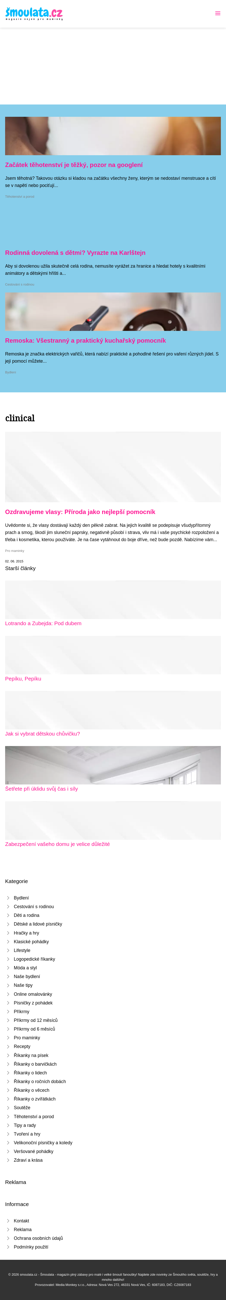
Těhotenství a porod (19, 196)
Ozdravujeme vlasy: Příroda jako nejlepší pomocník (80, 511)
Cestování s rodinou (19, 284)
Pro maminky (14, 551)
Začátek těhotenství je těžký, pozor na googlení (74, 164)
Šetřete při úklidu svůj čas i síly (41, 789)
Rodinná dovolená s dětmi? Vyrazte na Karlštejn (75, 252)
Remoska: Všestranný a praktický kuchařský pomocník (85, 340)
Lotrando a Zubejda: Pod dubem (43, 623)
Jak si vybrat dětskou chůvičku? (42, 734)
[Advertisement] (113, 66)
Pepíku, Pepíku (23, 679)
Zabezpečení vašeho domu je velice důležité (57, 844)
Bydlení (10, 372)
